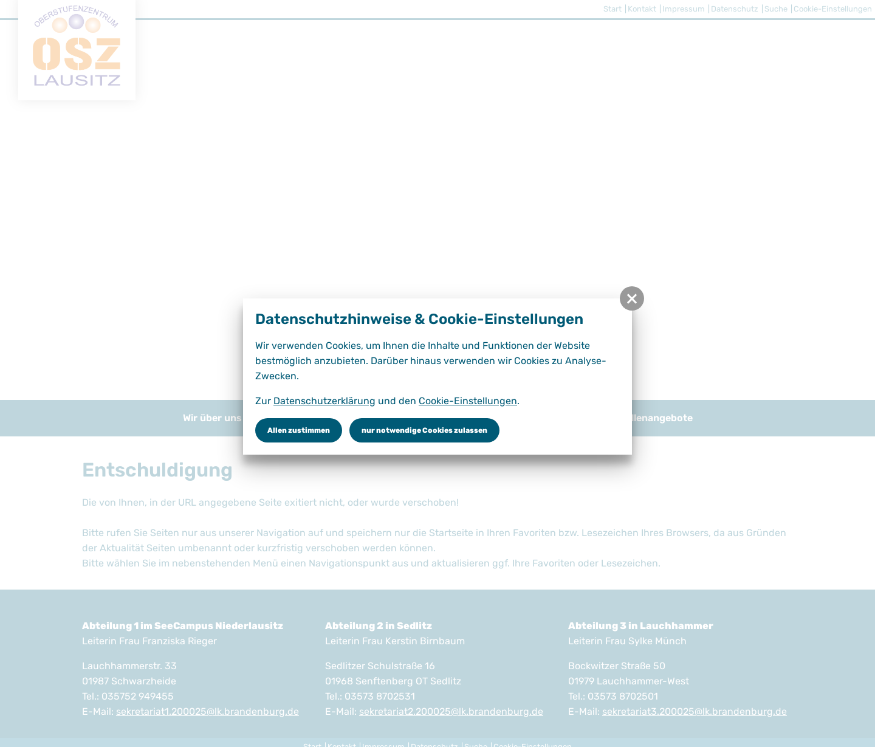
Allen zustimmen (298, 430)
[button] (632, 298)
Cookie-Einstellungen (468, 401)
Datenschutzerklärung (324, 401)
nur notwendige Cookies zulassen (424, 430)
